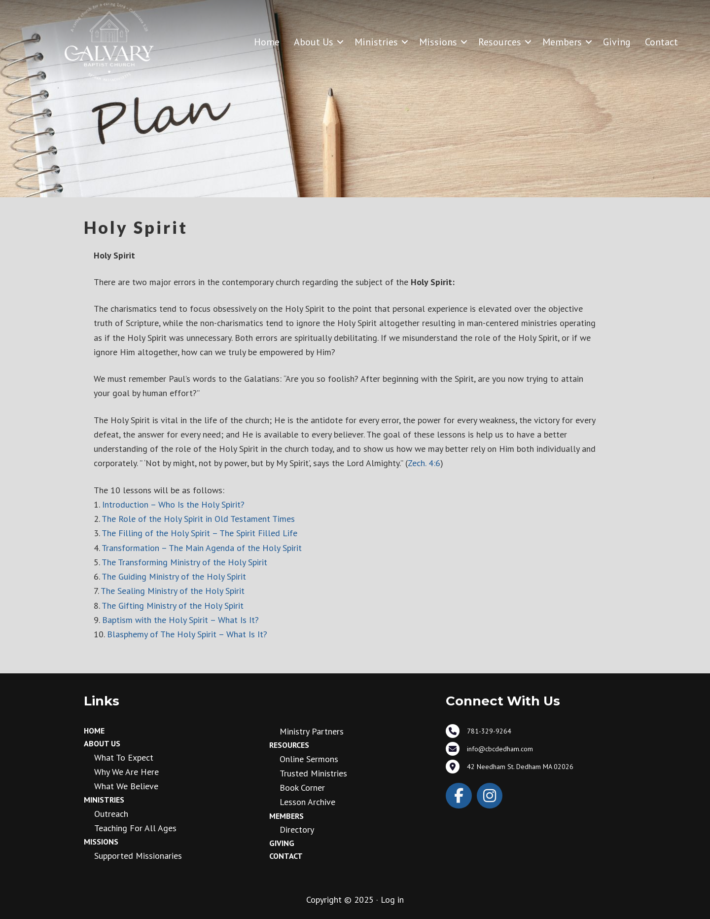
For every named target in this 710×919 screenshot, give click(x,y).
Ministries (376, 42)
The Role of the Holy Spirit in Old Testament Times (198, 518)
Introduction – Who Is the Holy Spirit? (173, 504)
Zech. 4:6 (424, 463)
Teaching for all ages (135, 828)
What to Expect (123, 757)
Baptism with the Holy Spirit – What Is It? (180, 619)
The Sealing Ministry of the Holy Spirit (173, 590)
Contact (661, 42)
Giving (617, 42)
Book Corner (302, 787)
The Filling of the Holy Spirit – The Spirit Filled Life (199, 533)
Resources (499, 42)
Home (267, 42)
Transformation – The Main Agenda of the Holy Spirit (202, 547)
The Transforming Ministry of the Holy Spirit (184, 562)
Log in (392, 899)
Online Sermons (309, 759)
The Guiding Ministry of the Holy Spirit (174, 576)
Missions (438, 42)
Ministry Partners (312, 731)
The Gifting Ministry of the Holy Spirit (173, 605)
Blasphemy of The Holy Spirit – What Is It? (186, 634)
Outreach (111, 813)
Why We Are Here (126, 771)
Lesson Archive (307, 802)
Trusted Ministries (313, 773)
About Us (313, 42)
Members (562, 42)
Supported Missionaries (138, 855)
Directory (297, 829)
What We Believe (126, 786)
